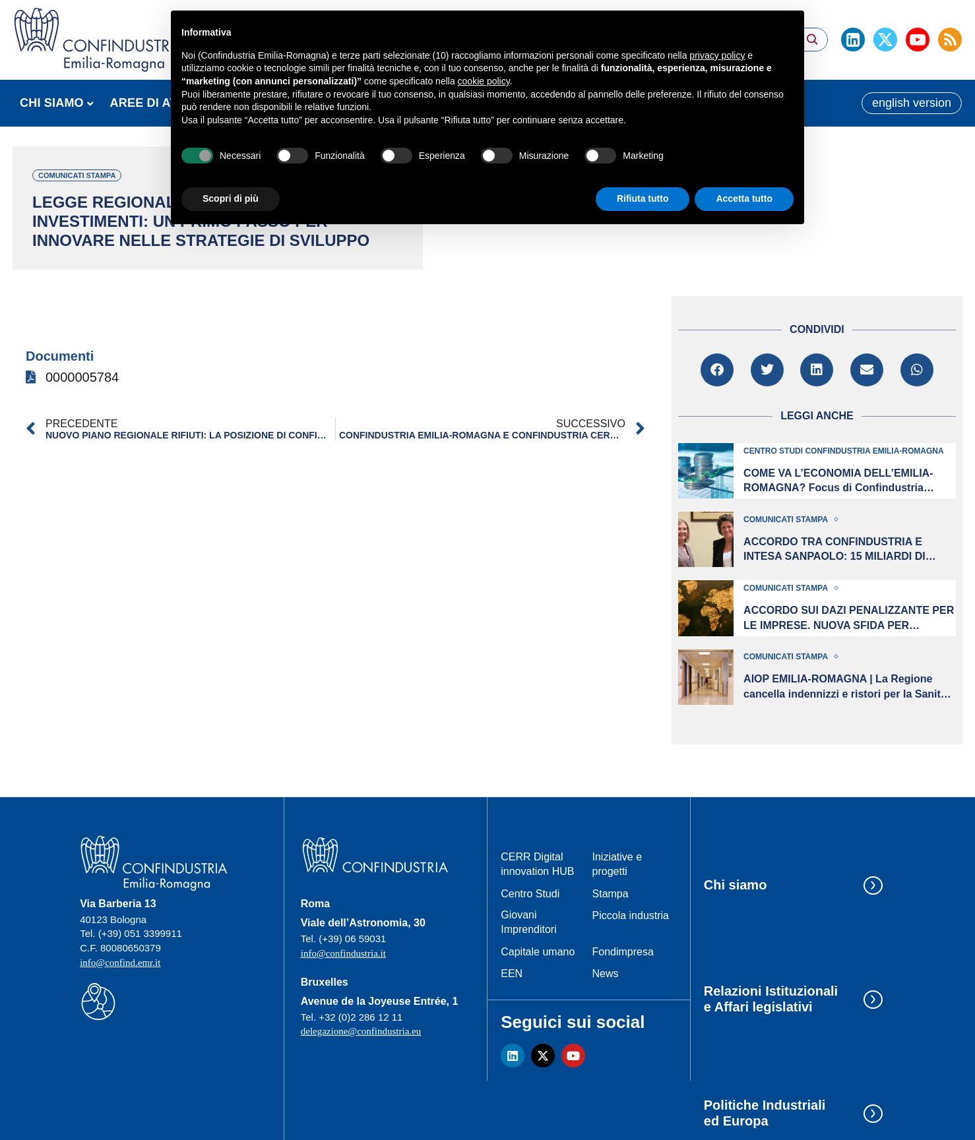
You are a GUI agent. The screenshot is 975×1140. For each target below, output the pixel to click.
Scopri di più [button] (231, 198)
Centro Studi (530, 893)
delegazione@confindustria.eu (361, 1031)
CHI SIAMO (52, 102)
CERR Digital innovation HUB (537, 864)
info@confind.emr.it (120, 962)
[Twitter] (885, 39)
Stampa (610, 893)
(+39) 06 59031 (352, 938)
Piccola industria (631, 915)
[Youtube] (917, 39)
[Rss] (950, 39)
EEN (511, 973)
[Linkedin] (853, 39)
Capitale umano (538, 951)
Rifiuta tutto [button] (643, 198)
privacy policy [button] (717, 55)
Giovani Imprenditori (528, 922)
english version (911, 102)
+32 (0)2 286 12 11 (360, 1017)
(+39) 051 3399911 (140, 933)
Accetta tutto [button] (744, 198)
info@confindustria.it (343, 953)
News (605, 973)
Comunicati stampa (76, 175)
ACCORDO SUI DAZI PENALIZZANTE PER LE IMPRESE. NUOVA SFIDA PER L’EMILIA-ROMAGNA (848, 619)
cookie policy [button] (484, 81)
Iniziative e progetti (617, 864)
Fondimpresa (623, 951)
